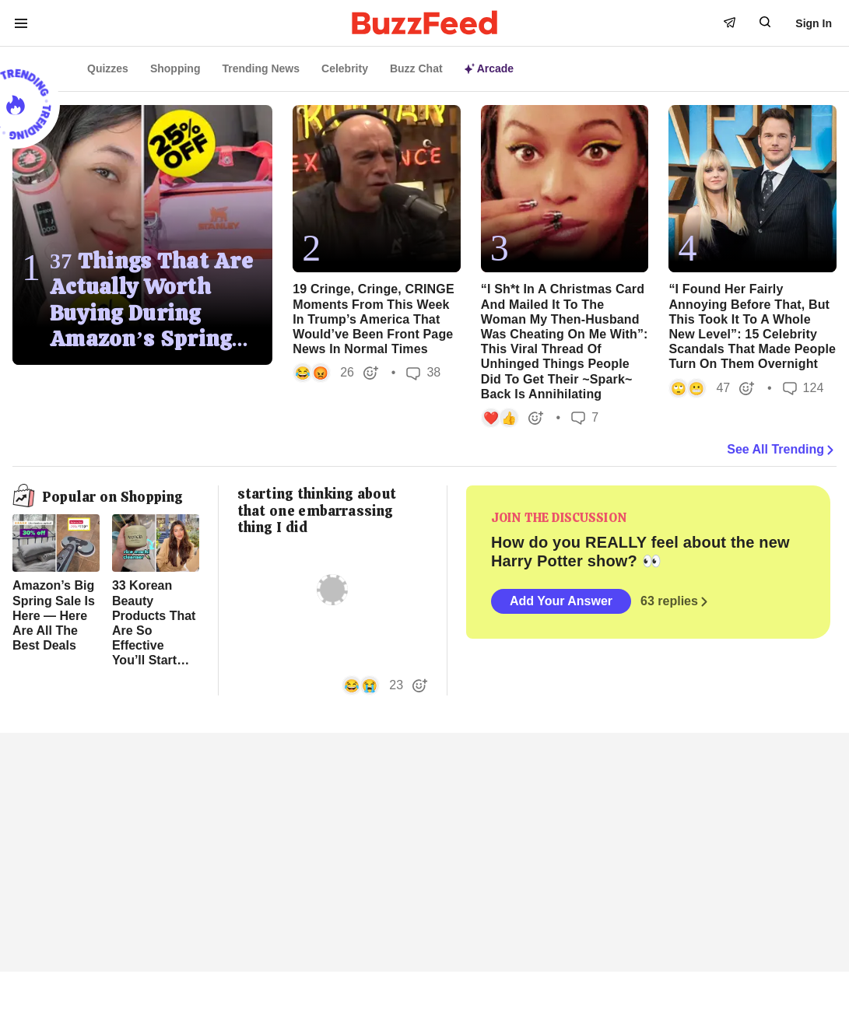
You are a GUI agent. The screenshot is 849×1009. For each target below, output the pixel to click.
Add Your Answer (561, 601)
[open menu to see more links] (21, 23)
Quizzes (107, 68)
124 (803, 388)
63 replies (675, 601)
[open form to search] (765, 22)
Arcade (489, 68)
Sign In (813, 23)
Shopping (175, 68)
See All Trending (782, 450)
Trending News (261, 68)
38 (423, 373)
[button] (336, 373)
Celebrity (344, 68)
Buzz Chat (416, 68)
